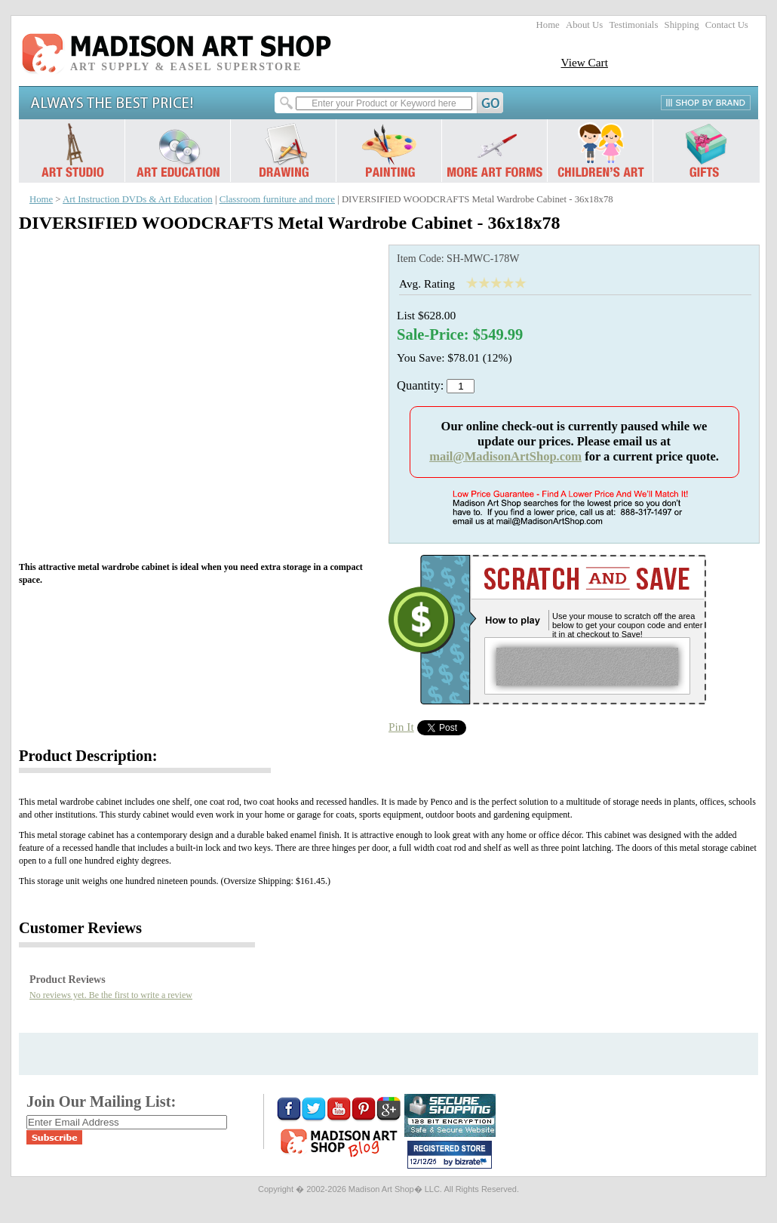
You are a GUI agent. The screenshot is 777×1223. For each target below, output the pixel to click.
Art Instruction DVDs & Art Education (138, 199)
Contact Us (726, 25)
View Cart (584, 62)
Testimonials (633, 25)
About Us (584, 25)
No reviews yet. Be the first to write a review (110, 995)
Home (548, 25)
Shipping (682, 25)
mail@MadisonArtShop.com (505, 456)
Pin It (401, 726)
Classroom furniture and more (277, 199)
